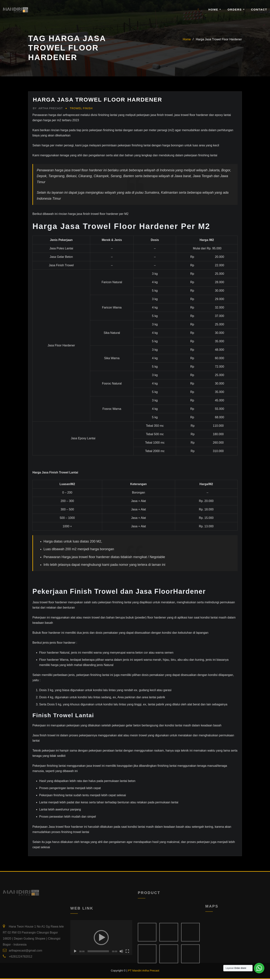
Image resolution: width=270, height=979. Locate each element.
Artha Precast (48, 108)
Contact (259, 9)
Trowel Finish (81, 108)
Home (214, 9)
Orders (235, 9)
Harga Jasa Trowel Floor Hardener (219, 39)
